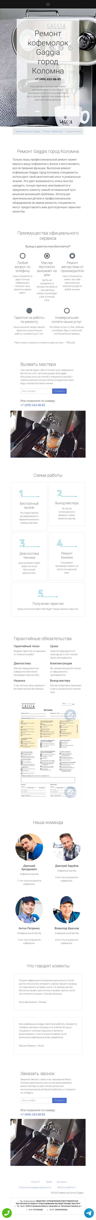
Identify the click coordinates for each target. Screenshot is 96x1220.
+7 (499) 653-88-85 (48, 79)
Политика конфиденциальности (35, 1187)
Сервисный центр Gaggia (27, 131)
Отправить (59, 391)
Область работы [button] (65, 1187)
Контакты (62, 1182)
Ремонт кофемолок (53, 131)
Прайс (49, 1182)
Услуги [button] (34, 1182)
